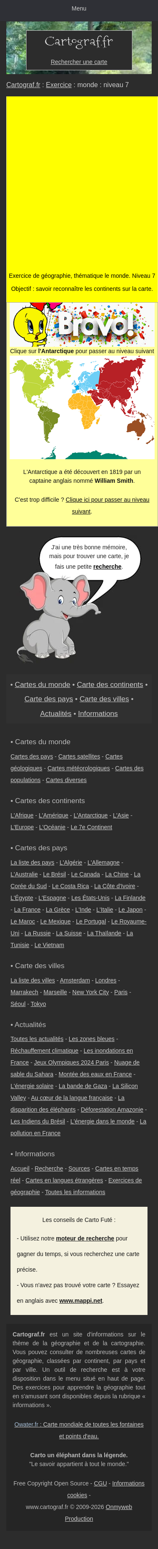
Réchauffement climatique (45, 1050)
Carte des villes (104, 699)
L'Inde (83, 909)
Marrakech (24, 992)
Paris (121, 992)
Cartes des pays (32, 756)
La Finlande (130, 897)
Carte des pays (48, 699)
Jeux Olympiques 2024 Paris (71, 1062)
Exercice (58, 84)
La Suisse (69, 933)
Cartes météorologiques (78, 768)
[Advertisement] (79, 188)
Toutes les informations (75, 1192)
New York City (90, 992)
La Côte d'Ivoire (114, 886)
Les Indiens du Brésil (38, 1121)
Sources (79, 1168)
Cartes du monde (42, 684)
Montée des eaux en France (95, 1074)
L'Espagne (52, 897)
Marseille (55, 992)
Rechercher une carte (79, 62)
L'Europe (22, 827)
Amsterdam (75, 980)
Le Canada (85, 874)
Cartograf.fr (23, 84)
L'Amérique (53, 815)
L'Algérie (71, 862)
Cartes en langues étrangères (64, 1180)
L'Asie (121, 815)
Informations (98, 713)
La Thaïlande (104, 933)
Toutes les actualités (37, 1038)
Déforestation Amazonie (112, 1109)
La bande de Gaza (83, 1086)
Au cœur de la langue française (72, 1097)
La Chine (117, 874)
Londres (106, 980)
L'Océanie (52, 827)
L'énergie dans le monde (102, 1121)
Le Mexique (55, 921)
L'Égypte (22, 897)
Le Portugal (91, 921)
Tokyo (38, 1004)
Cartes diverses (66, 780)
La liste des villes (33, 980)
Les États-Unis (90, 897)
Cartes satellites (79, 756)
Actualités (56, 713)
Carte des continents (110, 684)
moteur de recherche (85, 1238)
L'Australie (24, 874)
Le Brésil (54, 874)
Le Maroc (23, 921)
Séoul (18, 1004)
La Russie (37, 933)
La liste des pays (32, 862)
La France (27, 909)
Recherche (49, 1168)
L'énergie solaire (32, 1086)
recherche (107, 566)
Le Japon (130, 909)
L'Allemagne (103, 862)
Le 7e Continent (91, 827)
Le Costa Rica (70, 886)
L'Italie (104, 909)
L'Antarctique (91, 815)
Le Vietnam (49, 945)
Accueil (20, 1168)
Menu (78, 8)
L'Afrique (22, 815)
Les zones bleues (92, 1038)
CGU (100, 1483)
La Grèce (58, 909)
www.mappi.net (80, 1300)
